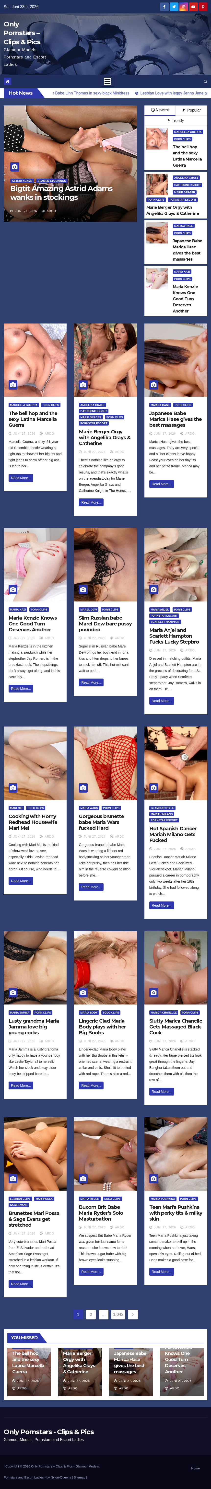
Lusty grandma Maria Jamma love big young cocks (34, 1027)
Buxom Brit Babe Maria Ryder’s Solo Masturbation (101, 1213)
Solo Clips (36, 808)
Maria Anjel (160, 609)
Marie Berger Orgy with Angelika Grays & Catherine (104, 437)
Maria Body (88, 1012)
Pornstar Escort (182, 199)
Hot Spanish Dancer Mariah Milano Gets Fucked (173, 834)
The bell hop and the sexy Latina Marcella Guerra (33, 419)
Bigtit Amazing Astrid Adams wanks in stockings (61, 193)
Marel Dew (88, 609)
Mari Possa (44, 1198)
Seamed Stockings (52, 180)
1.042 (118, 1314)
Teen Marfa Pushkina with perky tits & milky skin (175, 1213)
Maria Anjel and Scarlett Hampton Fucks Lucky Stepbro (174, 636)
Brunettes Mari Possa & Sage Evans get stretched (34, 1219)
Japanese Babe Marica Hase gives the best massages (175, 419)
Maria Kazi (182, 271)
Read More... (21, 478)
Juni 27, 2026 (26, 211)
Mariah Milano (162, 814)
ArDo (49, 211)
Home (195, 1468)
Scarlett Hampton (165, 621)
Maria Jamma (19, 1012)
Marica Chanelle (164, 1012)
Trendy (176, 120)
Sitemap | (80, 1477)
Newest (160, 110)
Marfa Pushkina (163, 1198)
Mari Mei (16, 808)
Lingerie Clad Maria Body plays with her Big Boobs (102, 1027)
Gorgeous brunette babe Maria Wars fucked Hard (101, 822)
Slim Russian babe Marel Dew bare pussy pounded (105, 624)
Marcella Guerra (188, 131)
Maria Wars (89, 808)
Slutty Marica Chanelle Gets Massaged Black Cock (175, 1027)
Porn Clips (182, 139)
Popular (191, 110)
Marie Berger (184, 192)
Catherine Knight (187, 185)
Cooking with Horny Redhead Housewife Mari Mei (33, 822)
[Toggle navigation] (107, 81)
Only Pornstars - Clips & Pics (49, 1432)
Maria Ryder (89, 1198)
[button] (205, 81)
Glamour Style (162, 808)
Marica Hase (183, 225)
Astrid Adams (22, 180)
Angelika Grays (186, 177)
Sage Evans (18, 1204)
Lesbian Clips (20, 1198)
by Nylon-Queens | (60, 1477)
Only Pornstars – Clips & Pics (22, 33)
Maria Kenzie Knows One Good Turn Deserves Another (33, 624)
